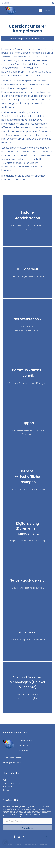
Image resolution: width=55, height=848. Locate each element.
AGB (4, 780)
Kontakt (6, 790)
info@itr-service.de (16, 813)
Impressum (8, 786)
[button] (44, 10)
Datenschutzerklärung (12, 783)
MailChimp (7, 811)
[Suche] (53, 3)
